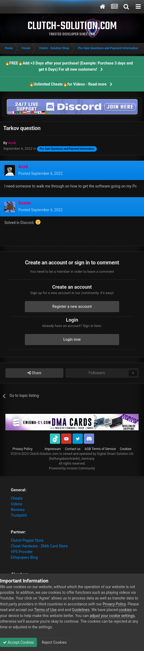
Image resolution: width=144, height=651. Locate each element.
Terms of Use (45, 610)
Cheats (17, 498)
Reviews (18, 509)
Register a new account (72, 306)
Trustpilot (19, 515)
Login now (72, 339)
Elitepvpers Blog (24, 557)
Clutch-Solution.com (44, 454)
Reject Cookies (54, 642)
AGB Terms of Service (100, 449)
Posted (40, 173)
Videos (16, 504)
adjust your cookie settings (112, 615)
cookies (125, 610)
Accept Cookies (18, 642)
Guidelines (81, 610)
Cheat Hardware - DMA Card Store (39, 546)
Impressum (52, 449)
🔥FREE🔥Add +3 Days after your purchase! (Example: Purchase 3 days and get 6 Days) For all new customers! (69, 66)
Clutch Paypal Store (27, 540)
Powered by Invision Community (72, 468)
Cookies (125, 449)
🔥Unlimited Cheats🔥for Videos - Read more (68, 84)
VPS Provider (22, 552)
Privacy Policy (23, 449)
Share (34, 373)
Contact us (73, 449)
